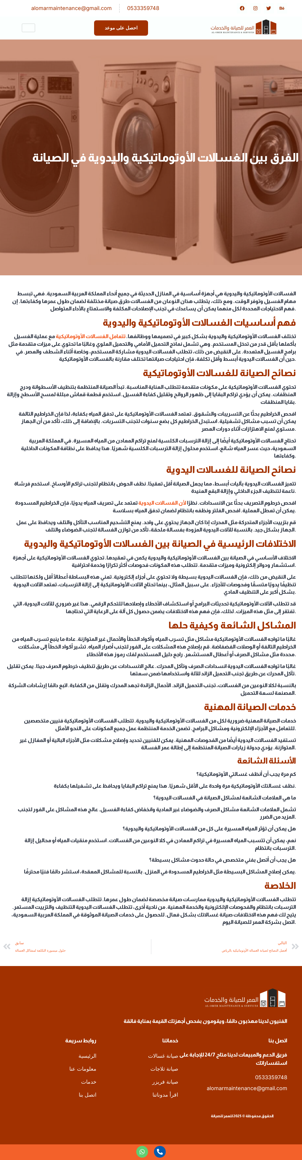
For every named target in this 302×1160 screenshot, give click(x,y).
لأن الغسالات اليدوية (162, 503)
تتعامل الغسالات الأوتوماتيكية (91, 336)
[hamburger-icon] (28, 28)
